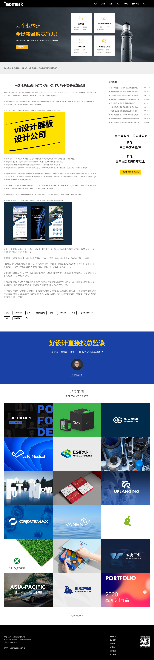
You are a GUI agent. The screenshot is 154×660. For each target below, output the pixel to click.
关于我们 (113, 643)
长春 (73, 313)
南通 (7, 318)
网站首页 (113, 636)
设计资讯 (16, 68)
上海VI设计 (18, 313)
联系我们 (113, 647)
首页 (95, 4)
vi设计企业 (62, 313)
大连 (51, 313)
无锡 (7, 313)
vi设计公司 (24, 68)
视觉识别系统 (40, 313)
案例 (103, 4)
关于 (110, 4)
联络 (126, 4)
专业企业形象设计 (87, 313)
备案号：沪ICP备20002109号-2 (14, 648)
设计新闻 (113, 654)
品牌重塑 (17, 318)
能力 (118, 4)
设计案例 (113, 640)
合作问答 (135, 4)
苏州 (28, 313)
